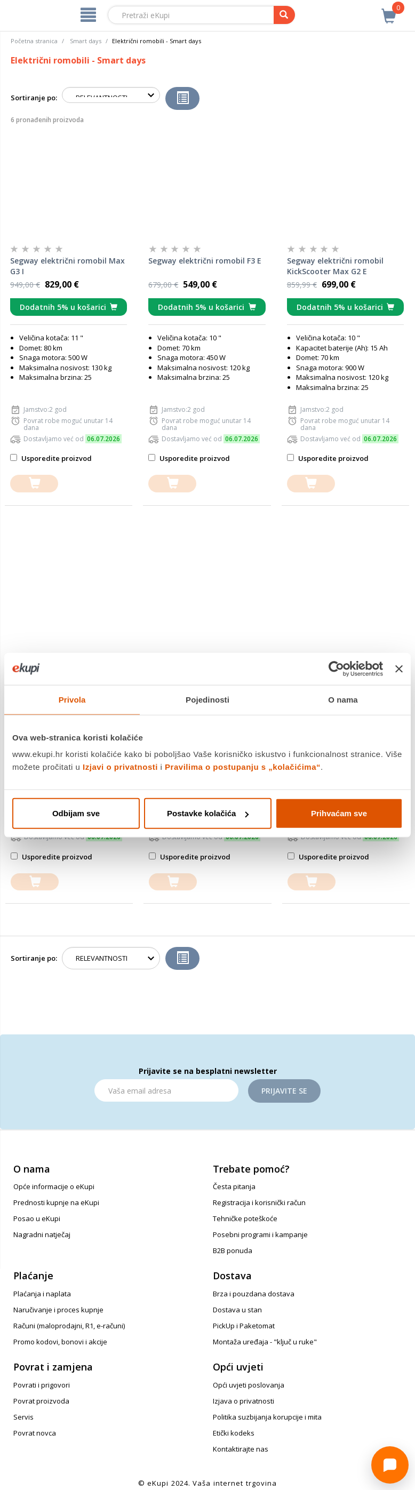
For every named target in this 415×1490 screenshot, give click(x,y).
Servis (23, 1417)
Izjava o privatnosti (243, 1401)
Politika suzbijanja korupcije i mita (267, 1417)
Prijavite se (284, 1091)
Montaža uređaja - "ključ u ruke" (265, 1341)
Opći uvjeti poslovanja (248, 1385)
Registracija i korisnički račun (259, 1202)
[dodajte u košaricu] (34, 483)
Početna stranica (34, 41)
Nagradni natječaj (41, 1234)
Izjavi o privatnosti (120, 766)
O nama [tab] (343, 699)
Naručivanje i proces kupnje (58, 1309)
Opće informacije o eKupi (53, 1186)
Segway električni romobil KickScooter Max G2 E (335, 266)
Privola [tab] (72, 699)
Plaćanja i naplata (42, 1293)
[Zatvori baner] (399, 668)
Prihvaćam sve (339, 813)
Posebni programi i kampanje (260, 1234)
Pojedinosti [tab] (207, 699)
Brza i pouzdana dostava (253, 1293)
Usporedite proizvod (51, 458)
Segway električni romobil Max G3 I (67, 266)
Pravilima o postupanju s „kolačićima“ (243, 766)
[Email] (166, 1090)
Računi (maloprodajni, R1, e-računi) (69, 1325)
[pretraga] (284, 15)
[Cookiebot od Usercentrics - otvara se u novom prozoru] (336, 668)
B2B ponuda (232, 1250)
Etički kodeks (233, 1433)
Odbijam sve (76, 813)
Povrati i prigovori (41, 1385)
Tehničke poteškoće (245, 1218)
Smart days (85, 41)
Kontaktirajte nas (240, 1449)
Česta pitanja (234, 1186)
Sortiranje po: (34, 97)
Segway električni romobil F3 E (204, 261)
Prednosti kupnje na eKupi (56, 1202)
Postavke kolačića (208, 813)
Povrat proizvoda (41, 1401)
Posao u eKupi (36, 1218)
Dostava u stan (237, 1309)
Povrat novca (34, 1433)
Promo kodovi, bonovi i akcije (60, 1341)
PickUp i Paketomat (244, 1325)
